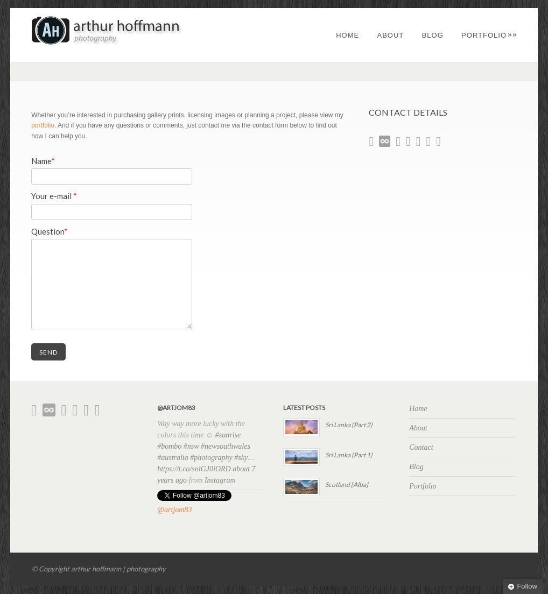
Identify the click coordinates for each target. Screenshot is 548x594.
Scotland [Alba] (346, 484)
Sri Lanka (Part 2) (349, 425)
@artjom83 (174, 510)
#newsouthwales (225, 446)
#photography (211, 458)
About (390, 35)
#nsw (191, 446)
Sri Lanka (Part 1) (349, 455)
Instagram (220, 480)
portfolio (42, 125)
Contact (421, 447)
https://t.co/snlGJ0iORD (194, 469)
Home (347, 35)
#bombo (169, 446)
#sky (241, 458)
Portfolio (489, 35)
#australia (172, 458)
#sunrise (228, 435)
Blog (433, 35)
